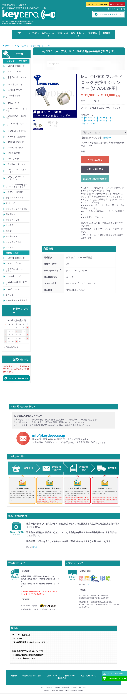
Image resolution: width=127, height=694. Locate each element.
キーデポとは (33, 33)
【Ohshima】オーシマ (15, 164)
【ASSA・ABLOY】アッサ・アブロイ (16, 178)
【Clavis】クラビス (14, 276)
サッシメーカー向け (14, 198)
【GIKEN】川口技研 (14, 192)
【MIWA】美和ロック (15, 66)
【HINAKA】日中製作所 (16, 131)
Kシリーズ (10, 203)
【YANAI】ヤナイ (13, 159)
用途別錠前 (11, 214)
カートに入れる (95, 160)
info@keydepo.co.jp (48, 435)
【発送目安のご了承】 (91, 137)
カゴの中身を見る (116, 4)
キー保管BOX (11, 236)
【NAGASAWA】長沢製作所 (16, 117)
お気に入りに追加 (94, 169)
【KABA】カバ (12, 103)
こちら (35, 547)
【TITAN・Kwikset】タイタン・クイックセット (17, 186)
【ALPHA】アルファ (15, 90)
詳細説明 (107, 137)
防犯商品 (10, 225)
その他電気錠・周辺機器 (16, 300)
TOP (19, 33)
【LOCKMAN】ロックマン (16, 125)
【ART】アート (12, 289)
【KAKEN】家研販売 (15, 142)
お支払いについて (53, 676)
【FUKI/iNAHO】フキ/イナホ (16, 110)
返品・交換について (88, 676)
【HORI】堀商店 (13, 153)
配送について (63, 33)
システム (10, 295)
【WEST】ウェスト (14, 84)
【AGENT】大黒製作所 (16, 137)
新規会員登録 (103, 4)
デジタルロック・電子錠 (16, 209)
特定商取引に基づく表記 (32, 676)
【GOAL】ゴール (13, 71)
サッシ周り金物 (12, 220)
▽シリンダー (43, 45)
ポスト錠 (10, 247)
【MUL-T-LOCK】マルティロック (16, 171)
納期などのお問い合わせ (94, 179)
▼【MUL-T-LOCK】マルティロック (18, 45)
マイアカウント (92, 4)
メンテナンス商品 (13, 242)
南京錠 (9, 231)
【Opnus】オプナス (14, 148)
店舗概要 (106, 33)
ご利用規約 (92, 33)
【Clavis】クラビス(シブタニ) (16, 97)
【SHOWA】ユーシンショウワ (16, 78)
